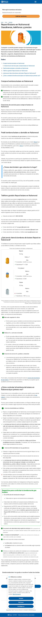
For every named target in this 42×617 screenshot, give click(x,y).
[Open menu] (36, 2)
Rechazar (21, 602)
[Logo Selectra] (4, 2)
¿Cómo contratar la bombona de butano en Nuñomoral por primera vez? (21, 75)
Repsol (35, 142)
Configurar (21, 606)
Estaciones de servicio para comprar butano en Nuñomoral (19, 65)
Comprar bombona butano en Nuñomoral (13, 63)
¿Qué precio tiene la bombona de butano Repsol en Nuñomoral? (19, 73)
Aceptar (21, 598)
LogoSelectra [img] (10, 614)
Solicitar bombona (21, 16)
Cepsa (21, 145)
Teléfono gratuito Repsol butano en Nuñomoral (15, 70)
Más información (17, 594)
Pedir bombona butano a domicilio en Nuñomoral (15, 68)
